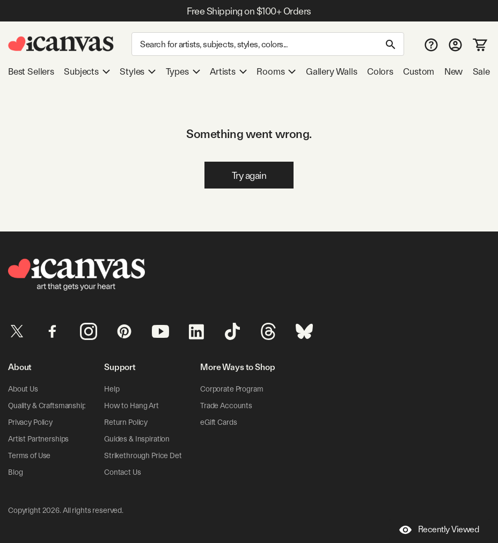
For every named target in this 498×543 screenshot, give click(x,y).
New (453, 71)
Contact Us (122, 472)
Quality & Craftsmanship (47, 405)
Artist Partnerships (38, 439)
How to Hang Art (131, 405)
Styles (138, 71)
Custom (418, 71)
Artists (228, 71)
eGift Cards (218, 422)
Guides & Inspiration (137, 439)
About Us (23, 389)
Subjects (87, 71)
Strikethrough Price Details (148, 455)
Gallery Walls (331, 71)
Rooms (276, 71)
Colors (380, 71)
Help (111, 389)
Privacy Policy (30, 422)
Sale (481, 71)
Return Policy (126, 422)
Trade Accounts (226, 405)
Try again (249, 175)
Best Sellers (31, 71)
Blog (15, 472)
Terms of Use (29, 455)
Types (183, 71)
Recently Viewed (439, 530)
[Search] (267, 44)
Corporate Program (231, 389)
